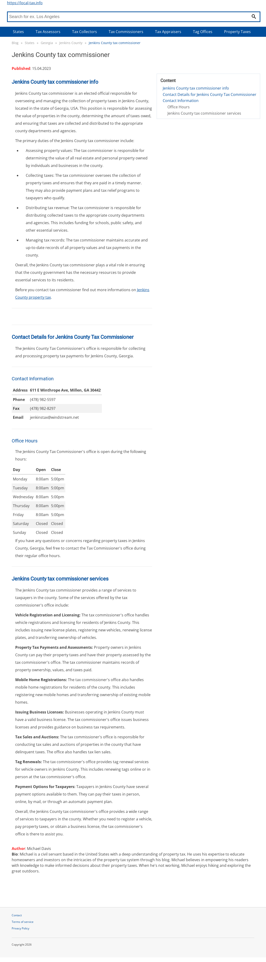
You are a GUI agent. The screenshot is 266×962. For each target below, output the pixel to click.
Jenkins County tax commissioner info (196, 88)
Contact (17, 915)
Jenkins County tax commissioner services (204, 113)
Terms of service (22, 922)
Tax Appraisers (168, 31)
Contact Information (181, 100)
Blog (15, 43)
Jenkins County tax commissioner (114, 43)
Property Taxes (237, 31)
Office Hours (178, 106)
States (18, 31)
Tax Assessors (48, 31)
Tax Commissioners (126, 31)
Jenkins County (70, 43)
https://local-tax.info (25, 2)
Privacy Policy (20, 928)
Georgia (47, 43)
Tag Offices (202, 31)
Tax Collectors (84, 31)
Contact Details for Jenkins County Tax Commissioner (209, 94)
